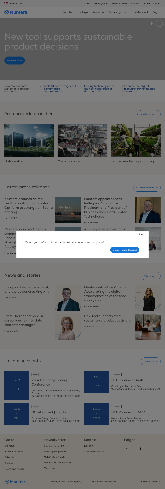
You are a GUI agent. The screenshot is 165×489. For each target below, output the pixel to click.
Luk (142, 234)
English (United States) (125, 249)
